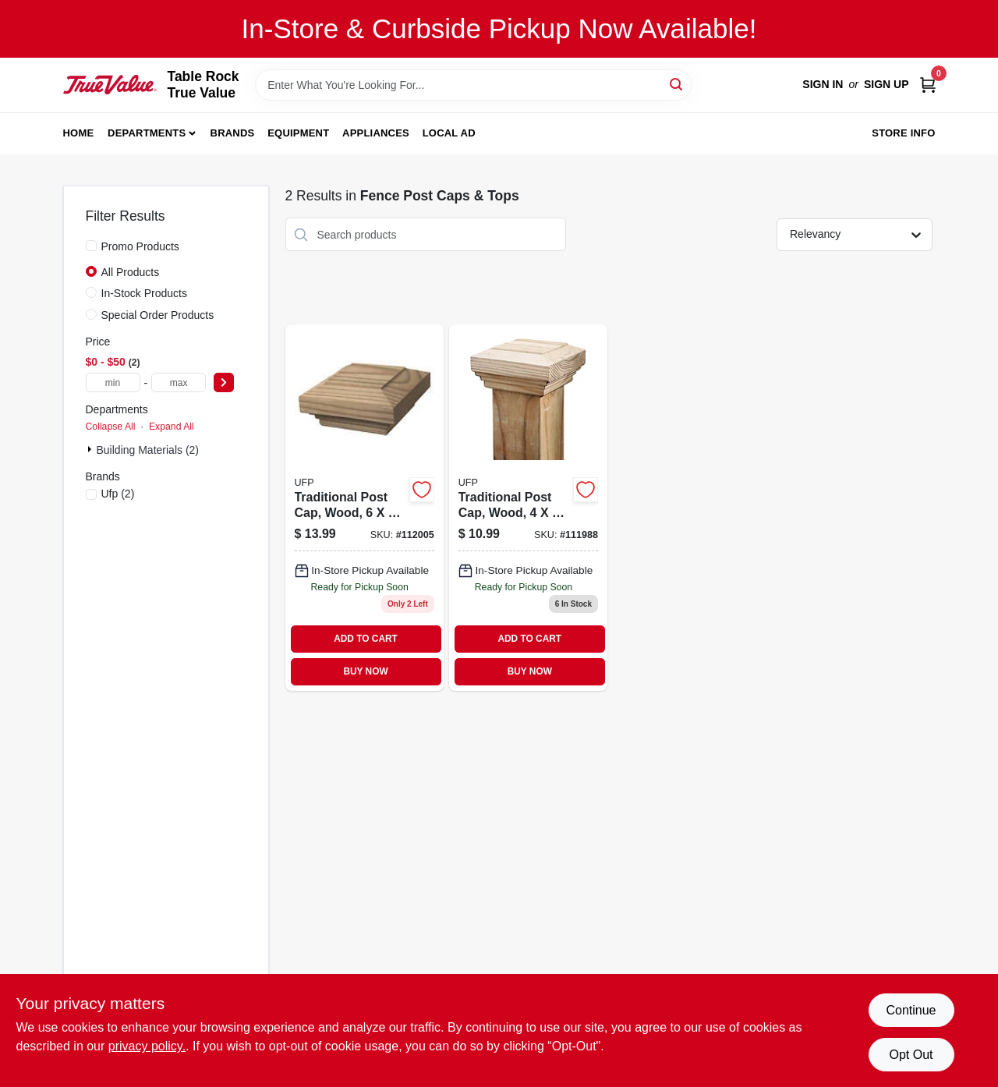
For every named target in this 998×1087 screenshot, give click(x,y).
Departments (147, 133)
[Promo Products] (91, 245)
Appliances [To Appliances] (375, 133)
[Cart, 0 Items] (928, 84)
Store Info (903, 133)
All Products (130, 272)
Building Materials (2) (148, 450)
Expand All (171, 426)
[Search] (677, 84)
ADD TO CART (366, 638)
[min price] (113, 382)
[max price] (178, 382)
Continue (911, 1010)
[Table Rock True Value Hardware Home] (110, 84)
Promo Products (140, 246)
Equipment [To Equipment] (298, 133)
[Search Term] (473, 85)
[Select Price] (224, 382)
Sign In (822, 84)
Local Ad (449, 133)
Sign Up (886, 84)
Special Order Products (157, 315)
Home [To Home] (78, 133)
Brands (233, 133)
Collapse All (111, 426)
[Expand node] (91, 449)
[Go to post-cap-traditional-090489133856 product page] (364, 507)
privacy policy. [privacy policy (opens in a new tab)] (147, 1046)
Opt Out (911, 1054)
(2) (118, 493)
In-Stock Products (144, 293)
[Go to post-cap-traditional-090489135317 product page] (528, 507)
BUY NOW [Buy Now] (365, 671)
